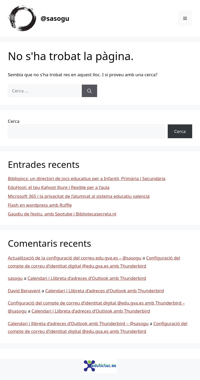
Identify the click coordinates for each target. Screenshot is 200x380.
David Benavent (24, 291)
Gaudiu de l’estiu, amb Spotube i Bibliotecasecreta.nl (62, 214)
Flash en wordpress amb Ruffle (40, 205)
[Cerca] (89, 91)
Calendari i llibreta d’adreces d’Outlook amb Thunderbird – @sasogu (78, 323)
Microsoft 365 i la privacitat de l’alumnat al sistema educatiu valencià (78, 196)
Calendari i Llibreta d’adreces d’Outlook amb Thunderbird (86, 278)
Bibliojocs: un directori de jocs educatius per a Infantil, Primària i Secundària (86, 178)
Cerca (14, 121)
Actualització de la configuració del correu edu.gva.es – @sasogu (74, 258)
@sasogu (55, 18)
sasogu (15, 278)
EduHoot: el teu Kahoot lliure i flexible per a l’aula (58, 187)
